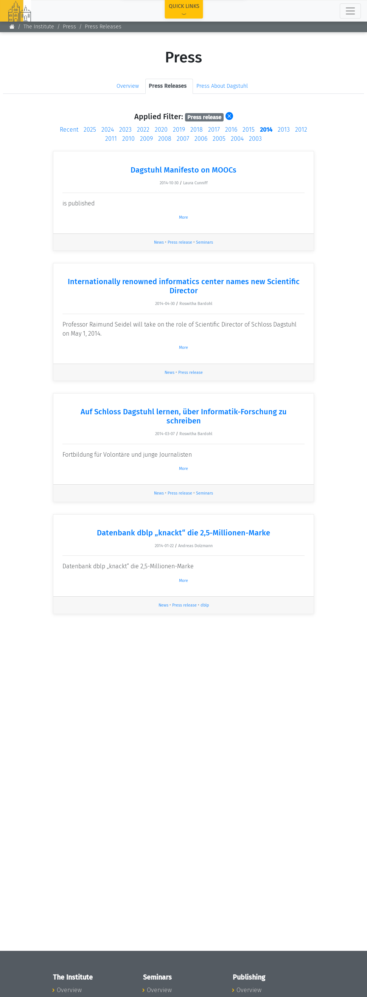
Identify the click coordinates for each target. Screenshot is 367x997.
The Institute (38, 26)
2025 (90, 129)
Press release (180, 242)
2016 (231, 129)
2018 (196, 129)
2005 (219, 138)
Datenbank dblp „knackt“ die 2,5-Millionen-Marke (183, 532)
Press (69, 26)
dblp (205, 605)
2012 (301, 129)
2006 (200, 138)
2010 (128, 138)
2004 (237, 138)
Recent (69, 129)
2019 (179, 129)
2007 (183, 138)
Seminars (204, 242)
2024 (107, 129)
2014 (266, 129)
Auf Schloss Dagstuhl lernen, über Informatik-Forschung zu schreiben (184, 416)
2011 (111, 138)
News (159, 242)
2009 (146, 138)
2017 (214, 129)
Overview (128, 86)
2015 (249, 129)
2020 (161, 129)
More (183, 217)
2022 (143, 129)
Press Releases (103, 26)
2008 (164, 138)
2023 (125, 129)
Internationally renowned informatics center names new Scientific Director (184, 286)
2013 (284, 129)
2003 (255, 138)
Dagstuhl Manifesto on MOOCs (183, 169)
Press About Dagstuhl (222, 86)
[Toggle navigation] (350, 11)
